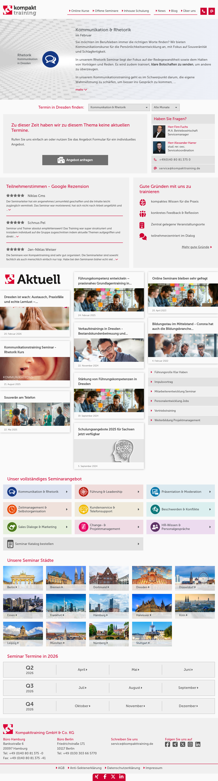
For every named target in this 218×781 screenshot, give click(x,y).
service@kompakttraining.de (132, 744)
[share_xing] (97, 777)
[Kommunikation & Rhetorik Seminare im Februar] (203, 11)
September (188, 688)
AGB (60, 768)
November (135, 706)
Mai (135, 669)
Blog (173, 11)
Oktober (82, 706)
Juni (188, 669)
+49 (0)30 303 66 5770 (80, 753)
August (135, 688)
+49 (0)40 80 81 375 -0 (26, 753)
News (160, 11)
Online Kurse (79, 11)
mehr (81, 89)
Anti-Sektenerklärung (85, 768)
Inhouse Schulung (135, 11)
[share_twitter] (113, 777)
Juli (82, 688)
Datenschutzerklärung (122, 768)
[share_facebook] (105, 777)
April (82, 669)
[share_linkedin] (121, 777)
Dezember (188, 706)
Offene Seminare (105, 11)
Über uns (188, 11)
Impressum (152, 768)
